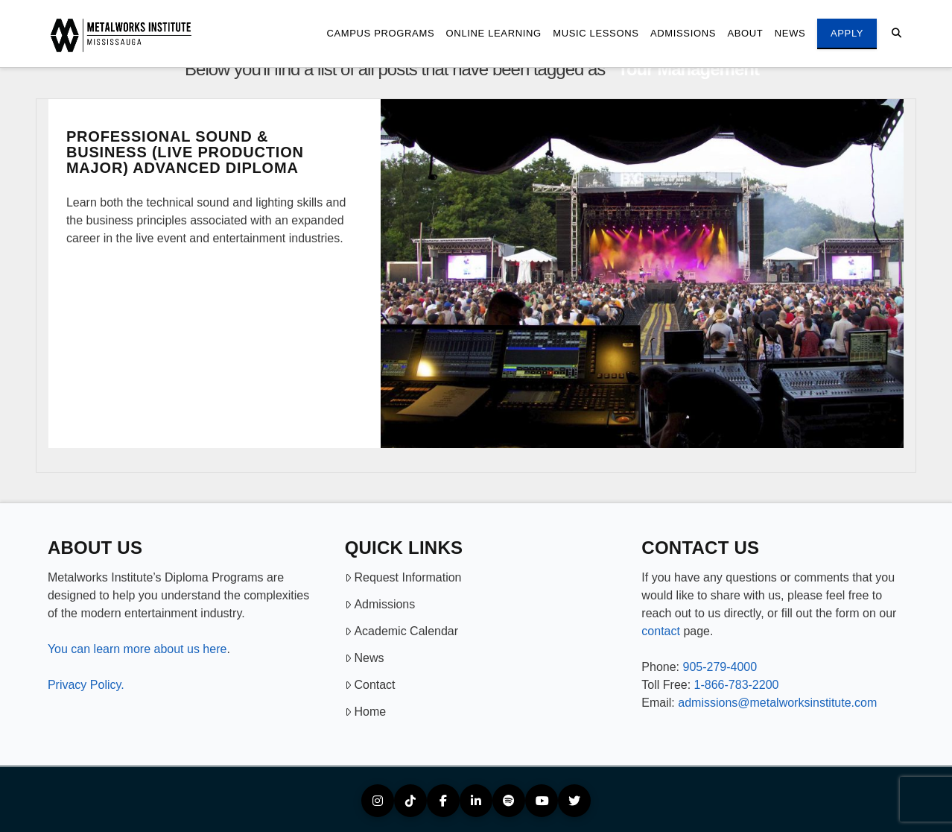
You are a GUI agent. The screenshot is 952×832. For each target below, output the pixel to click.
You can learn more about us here (137, 649)
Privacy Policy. (86, 684)
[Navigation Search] (896, 33)
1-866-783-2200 (736, 684)
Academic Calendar (401, 631)
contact (660, 631)
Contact (370, 684)
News (364, 658)
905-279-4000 (720, 667)
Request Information (403, 577)
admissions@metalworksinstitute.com (777, 702)
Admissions (380, 604)
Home (365, 711)
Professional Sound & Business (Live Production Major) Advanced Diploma (185, 152)
